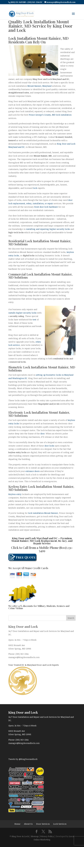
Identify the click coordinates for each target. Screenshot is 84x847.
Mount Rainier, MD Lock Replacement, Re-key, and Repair (41, 542)
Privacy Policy (47, 836)
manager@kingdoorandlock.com (24, 657)
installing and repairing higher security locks (48, 229)
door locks (49, 445)
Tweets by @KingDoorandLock (22, 759)
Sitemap (35, 836)
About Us (28, 824)
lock (35, 188)
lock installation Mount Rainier (43, 513)
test (34, 319)
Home (17, 824)
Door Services (43, 824)
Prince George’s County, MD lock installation (50, 114)
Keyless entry (14, 494)
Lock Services (59, 824)
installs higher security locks (22, 312)
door (42, 433)
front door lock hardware (46, 206)
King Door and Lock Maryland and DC (35, 538)
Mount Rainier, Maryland (39, 86)
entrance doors (32, 471)
